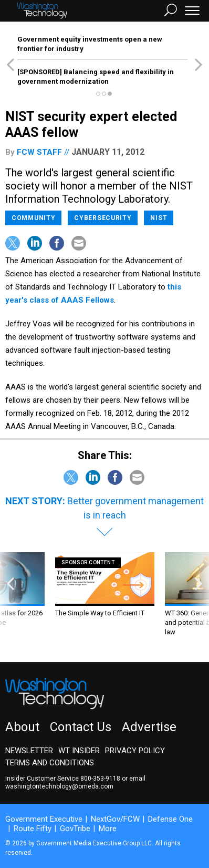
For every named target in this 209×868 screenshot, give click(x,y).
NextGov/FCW (115, 819)
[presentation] (10, 599)
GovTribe (75, 828)
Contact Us (80, 727)
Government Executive (43, 819)
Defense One (170, 819)
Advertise (149, 727)
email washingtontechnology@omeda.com (75, 782)
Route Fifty (32, 828)
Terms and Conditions (49, 762)
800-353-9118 (100, 778)
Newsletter (29, 750)
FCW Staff (39, 152)
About (22, 727)
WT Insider (79, 750)
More (108, 828)
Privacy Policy (135, 750)
